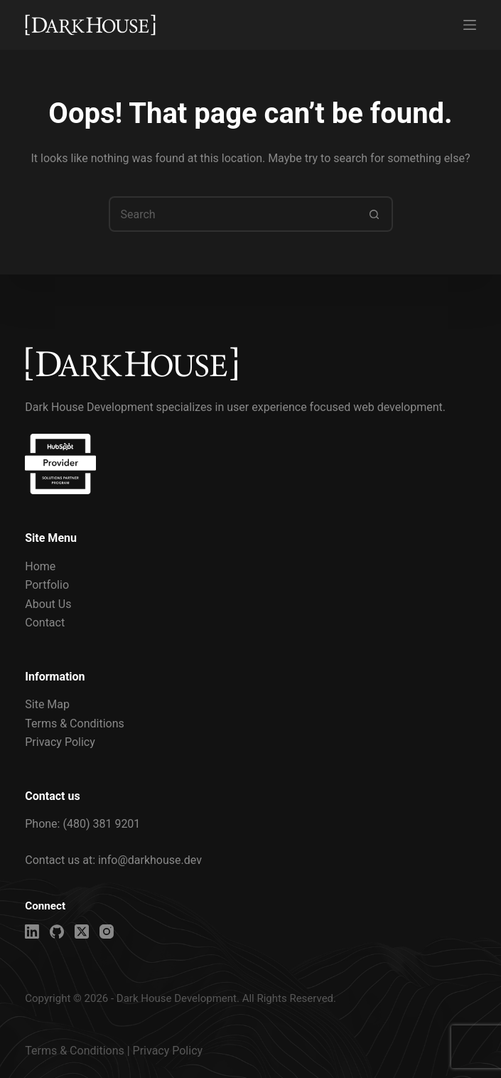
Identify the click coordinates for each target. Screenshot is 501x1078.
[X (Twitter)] (82, 931)
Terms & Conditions (74, 723)
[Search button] (375, 214)
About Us (48, 604)
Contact (45, 622)
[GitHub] (57, 931)
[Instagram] (106, 931)
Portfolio (47, 585)
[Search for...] (233, 214)
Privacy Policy (60, 742)
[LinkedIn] (32, 931)
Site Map (47, 704)
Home (40, 566)
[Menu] (469, 24)
